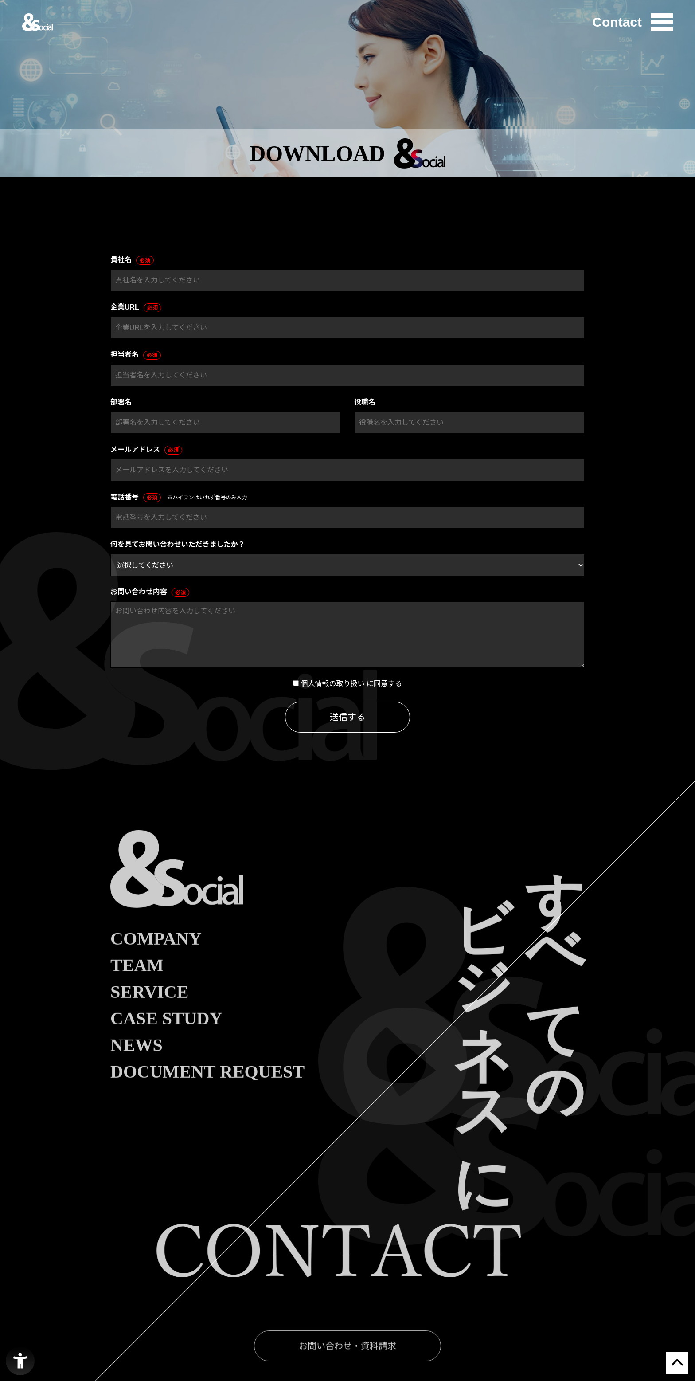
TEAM (137, 986)
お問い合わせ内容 (149, 592)
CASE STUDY (166, 1039)
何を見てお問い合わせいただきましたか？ (177, 544)
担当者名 (135, 355)
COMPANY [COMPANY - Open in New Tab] (156, 959)
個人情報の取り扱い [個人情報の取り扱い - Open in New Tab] (332, 683)
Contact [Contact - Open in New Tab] (617, 22)
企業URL (135, 307)
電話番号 (135, 497)
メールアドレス (146, 450)
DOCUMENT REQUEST (207, 1092)
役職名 (364, 402)
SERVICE (149, 1012)
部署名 (121, 402)
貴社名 (132, 260)
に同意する (384, 683)
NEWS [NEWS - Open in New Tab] (136, 1066)
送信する (347, 717)
